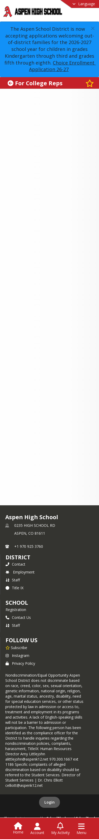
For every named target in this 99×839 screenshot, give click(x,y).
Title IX (14, 587)
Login (49, 802)
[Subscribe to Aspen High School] (16, 647)
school (17, 602)
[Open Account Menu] (37, 828)
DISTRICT (18, 557)
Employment (20, 572)
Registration (16, 609)
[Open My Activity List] (60, 828)
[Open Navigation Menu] (81, 828)
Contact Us (18, 617)
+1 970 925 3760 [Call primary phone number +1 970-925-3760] (28, 546)
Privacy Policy (20, 663)
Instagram (17, 655)
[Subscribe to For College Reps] (90, 83)
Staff (13, 579)
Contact (15, 564)
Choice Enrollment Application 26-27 (62, 66)
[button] (93, 28)
